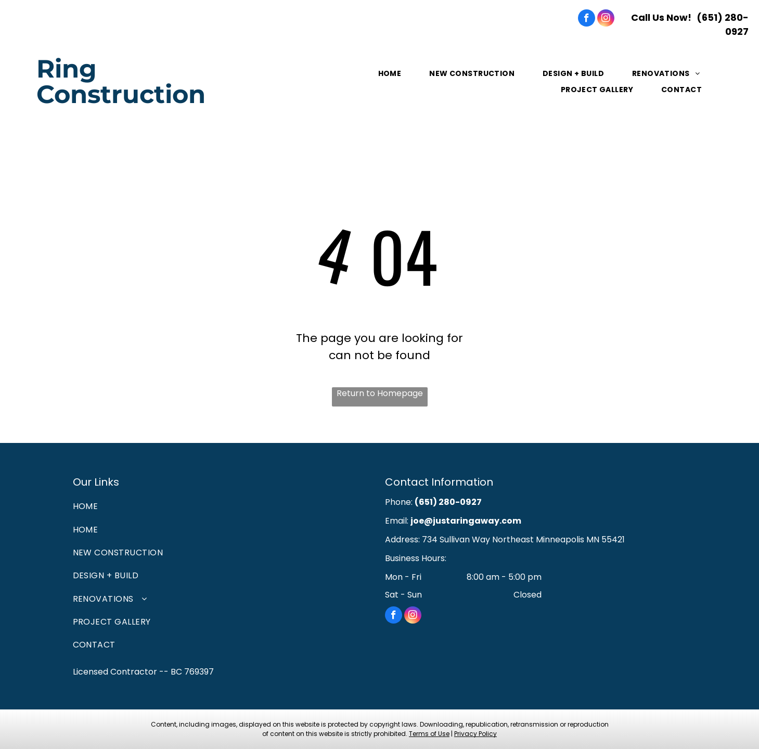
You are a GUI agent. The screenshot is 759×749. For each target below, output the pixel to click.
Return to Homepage (380, 393)
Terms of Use (429, 733)
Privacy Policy (475, 733)
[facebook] (586, 19)
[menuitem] (391, 74)
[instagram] (605, 19)
